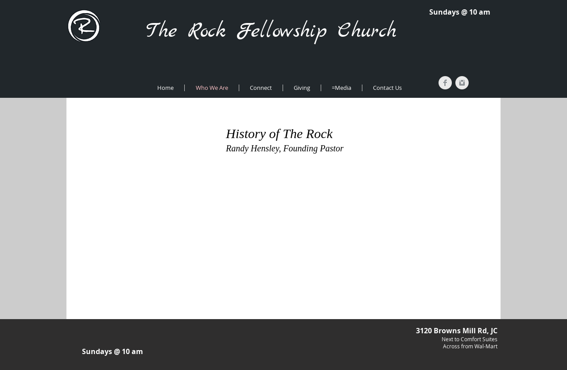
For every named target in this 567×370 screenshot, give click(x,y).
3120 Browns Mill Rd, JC (456, 330)
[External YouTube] (285, 213)
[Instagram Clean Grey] (462, 82)
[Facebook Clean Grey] (445, 82)
